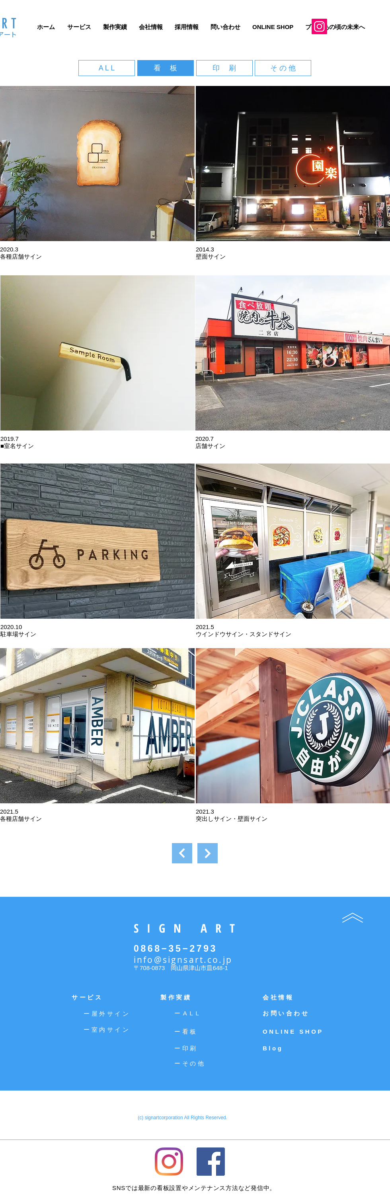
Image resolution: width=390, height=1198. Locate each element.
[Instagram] (319, 26)
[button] (97, 163)
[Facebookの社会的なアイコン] (211, 1161)
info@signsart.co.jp (183, 959)
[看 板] (165, 68)
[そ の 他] (283, 68)
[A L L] (106, 68)
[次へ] (182, 853)
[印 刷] (224, 68)
